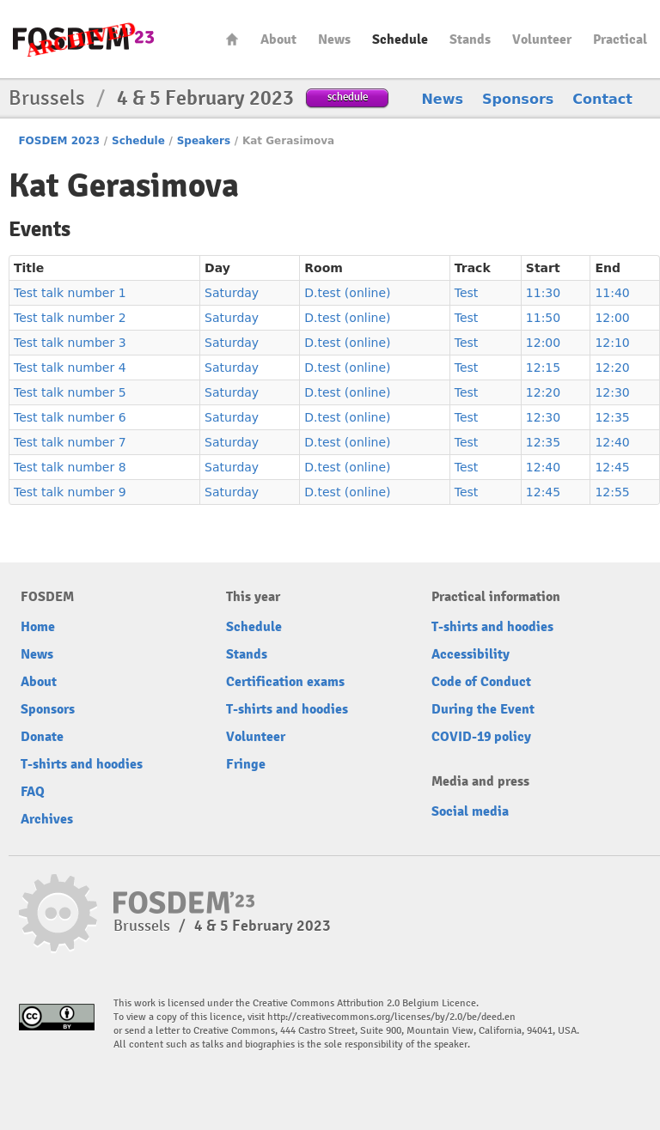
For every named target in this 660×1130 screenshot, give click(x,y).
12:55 (612, 492)
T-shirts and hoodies (82, 764)
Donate (42, 736)
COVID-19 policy (481, 736)
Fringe (246, 764)
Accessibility (470, 654)
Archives (47, 819)
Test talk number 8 (70, 467)
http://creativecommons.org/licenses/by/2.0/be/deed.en (391, 1017)
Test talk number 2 (70, 318)
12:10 (612, 342)
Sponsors (517, 99)
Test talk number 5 (70, 392)
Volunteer (541, 39)
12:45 (612, 467)
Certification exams (285, 681)
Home (232, 39)
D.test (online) (347, 293)
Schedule (400, 39)
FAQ (33, 791)
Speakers (203, 141)
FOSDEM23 (83, 39)
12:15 (543, 367)
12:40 (612, 442)
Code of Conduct (481, 681)
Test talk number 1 (70, 293)
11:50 (543, 318)
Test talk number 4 (70, 367)
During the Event (483, 709)
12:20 (612, 367)
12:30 (612, 392)
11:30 (543, 293)
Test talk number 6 (70, 417)
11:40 (612, 293)
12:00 (612, 318)
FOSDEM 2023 (59, 141)
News (334, 39)
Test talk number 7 (70, 442)
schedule (347, 96)
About (278, 39)
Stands (470, 39)
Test (467, 293)
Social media (470, 811)
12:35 (612, 417)
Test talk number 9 (70, 492)
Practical (620, 39)
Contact (602, 99)
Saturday (232, 293)
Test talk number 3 (70, 342)
